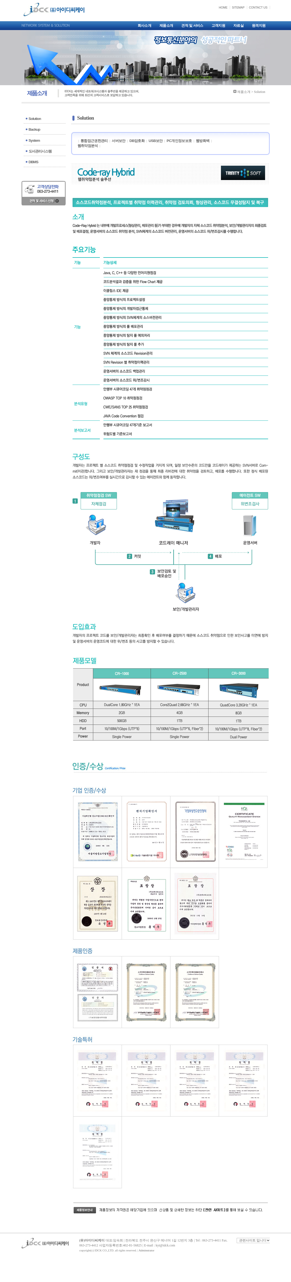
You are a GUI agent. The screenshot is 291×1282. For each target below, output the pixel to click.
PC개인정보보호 (179, 141)
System (34, 140)
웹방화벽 (202, 141)
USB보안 (156, 141)
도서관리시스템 (40, 151)
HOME (223, 7)
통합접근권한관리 (94, 141)
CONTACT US (258, 7)
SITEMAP (238, 7)
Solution (35, 119)
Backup (34, 129)
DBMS (33, 162)
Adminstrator (146, 1250)
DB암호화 (137, 141)
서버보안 (118, 141)
